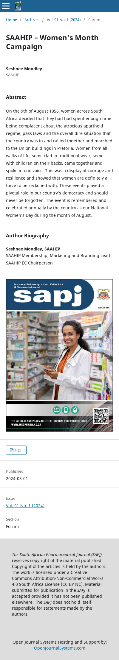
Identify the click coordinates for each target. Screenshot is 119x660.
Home (11, 19)
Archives (31, 19)
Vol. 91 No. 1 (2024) (64, 19)
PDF (18, 450)
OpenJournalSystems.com (59, 648)
